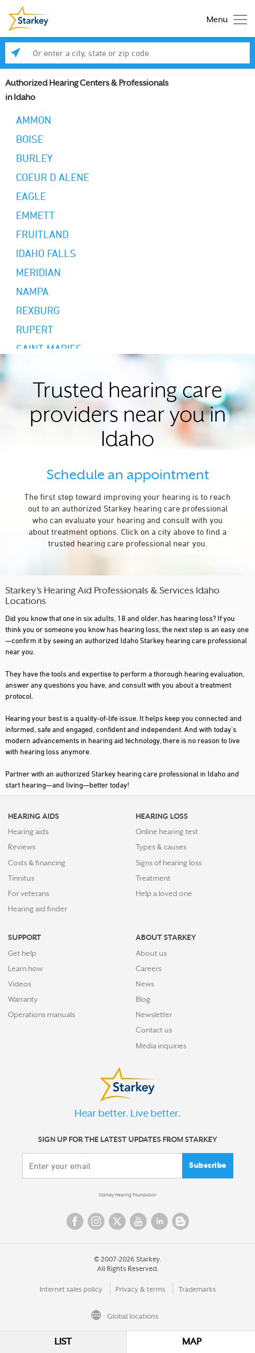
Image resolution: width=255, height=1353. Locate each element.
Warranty (22, 999)
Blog (143, 999)
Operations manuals (41, 1014)
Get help (22, 953)
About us (151, 953)
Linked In (159, 1221)
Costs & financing (36, 862)
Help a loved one (164, 893)
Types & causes (161, 847)
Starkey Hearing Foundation (127, 1194)
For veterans (28, 893)
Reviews (21, 847)
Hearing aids (28, 831)
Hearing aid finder (37, 908)
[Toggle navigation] (224, 19)
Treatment (153, 878)
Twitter (117, 1221)
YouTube (138, 1221)
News (145, 984)
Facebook (75, 1221)
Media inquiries (161, 1045)
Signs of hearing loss (169, 862)
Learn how (25, 968)
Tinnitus (21, 878)
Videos (19, 984)
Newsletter (154, 1014)
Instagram (96, 1221)
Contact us (154, 1030)
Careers (149, 968)
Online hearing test (167, 831)
